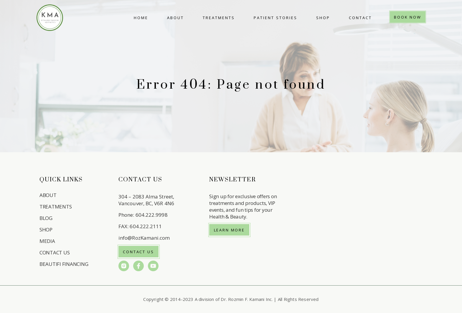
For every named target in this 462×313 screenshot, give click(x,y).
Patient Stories (275, 17)
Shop (323, 17)
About (175, 17)
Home (141, 17)
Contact (360, 17)
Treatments (219, 17)
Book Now (407, 17)
